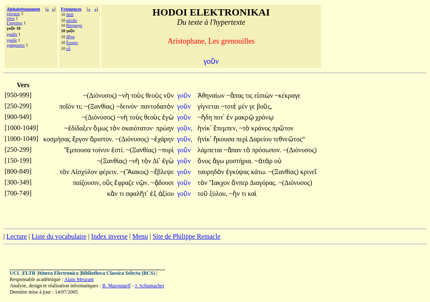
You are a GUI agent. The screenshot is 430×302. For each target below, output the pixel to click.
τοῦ (203, 193)
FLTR (29, 273)
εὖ (68, 48)
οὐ (278, 160)
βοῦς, (264, 106)
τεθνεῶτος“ (289, 139)
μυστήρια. (239, 160)
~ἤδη (205, 117)
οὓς (108, 182)
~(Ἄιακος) (134, 171)
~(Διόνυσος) (100, 95)
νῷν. (142, 182)
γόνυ (11, 18)
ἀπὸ (69, 14)
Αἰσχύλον (85, 171)
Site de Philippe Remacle (186, 236)
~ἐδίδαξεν (79, 128)
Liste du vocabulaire (59, 236)
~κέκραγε (287, 95)
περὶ (242, 139)
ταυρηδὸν (211, 171)
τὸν (116, 128)
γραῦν (12, 34)
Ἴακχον (220, 182)
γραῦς (12, 40)
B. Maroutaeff (116, 286)
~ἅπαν (233, 150)
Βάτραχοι (74, 25)
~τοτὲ (230, 106)
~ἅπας (235, 95)
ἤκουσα (224, 139)
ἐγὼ (168, 117)
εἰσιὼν (264, 95)
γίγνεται (209, 106)
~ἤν (235, 193)
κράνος (261, 128)
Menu (140, 236)
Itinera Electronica (58, 273)
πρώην (165, 128)
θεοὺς (155, 95)
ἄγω (219, 160)
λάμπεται (210, 150)
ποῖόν (67, 106)
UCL (15, 273)
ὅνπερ (240, 182)
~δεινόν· (127, 106)
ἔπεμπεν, (225, 128)
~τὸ (245, 128)
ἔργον (81, 139)
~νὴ (124, 95)
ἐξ (154, 193)
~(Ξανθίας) (99, 106)
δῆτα (70, 36)
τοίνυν (101, 150)
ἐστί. (117, 150)
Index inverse (109, 236)
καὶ (252, 193)
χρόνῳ (265, 117)
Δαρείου (261, 139)
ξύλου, (219, 193)
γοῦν (184, 95)
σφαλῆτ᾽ (137, 193)
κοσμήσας (57, 139)
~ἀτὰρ (264, 160)
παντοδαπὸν (157, 106)
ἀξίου (166, 193)
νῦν (168, 95)
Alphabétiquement (23, 9)
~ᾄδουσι (162, 182)
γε (253, 106)
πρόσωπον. (267, 150)
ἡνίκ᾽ (204, 128)
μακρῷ (245, 117)
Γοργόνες (15, 23)
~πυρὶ (166, 150)
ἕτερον (72, 42)
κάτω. (259, 171)
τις (249, 95)
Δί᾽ (156, 160)
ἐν (230, 117)
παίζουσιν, (87, 182)
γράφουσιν (16, 45)
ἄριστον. (102, 139)
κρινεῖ (308, 171)
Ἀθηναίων (211, 95)
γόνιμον (13, 13)
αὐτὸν (71, 20)
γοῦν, (184, 128)
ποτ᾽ (219, 117)
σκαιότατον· (138, 128)
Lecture (16, 236)
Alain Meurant (79, 279)
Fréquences (71, 9)
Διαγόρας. (263, 182)
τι (122, 193)
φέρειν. (108, 171)
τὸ (247, 150)
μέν (243, 106)
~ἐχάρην (162, 139)
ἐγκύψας (238, 171)
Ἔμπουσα (78, 150)
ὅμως (101, 128)
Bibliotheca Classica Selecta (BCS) (118, 273)
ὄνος (204, 160)
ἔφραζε (125, 182)
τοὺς (138, 95)
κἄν (113, 193)
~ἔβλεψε (162, 171)
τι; (79, 106)
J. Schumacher (149, 286)
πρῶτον (283, 128)
